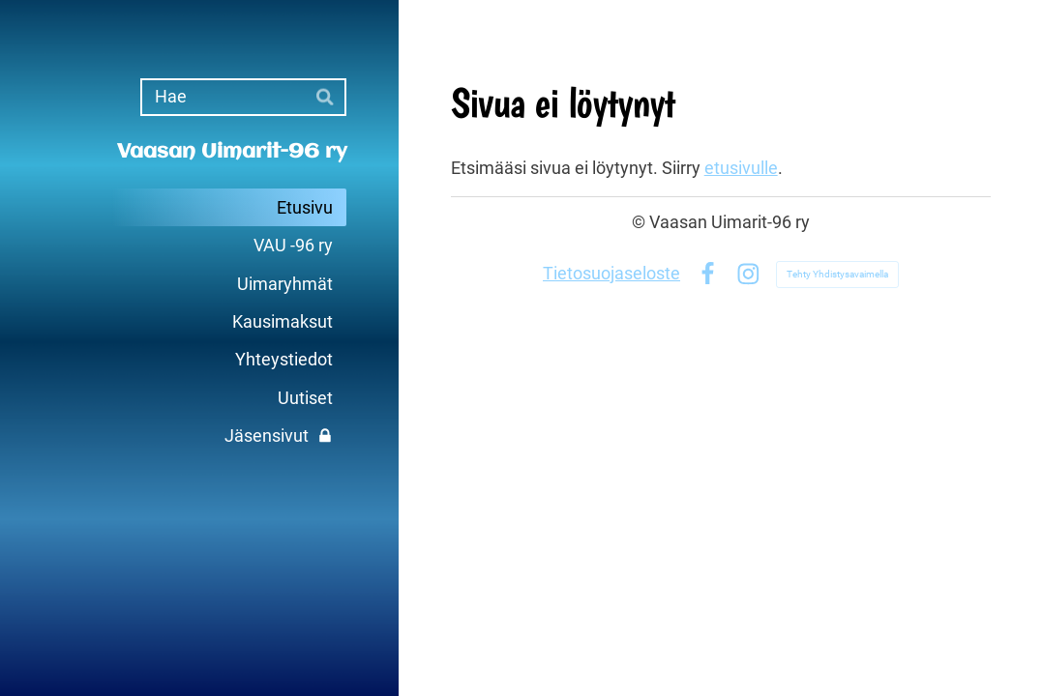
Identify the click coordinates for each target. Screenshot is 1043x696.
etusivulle (741, 168)
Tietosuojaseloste (611, 273)
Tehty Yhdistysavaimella (837, 274)
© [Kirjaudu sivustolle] (640, 222)
